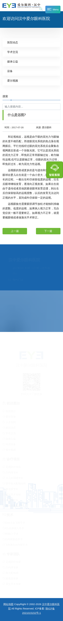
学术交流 (12, 52)
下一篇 (48, 231)
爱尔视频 (12, 80)
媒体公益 (12, 61)
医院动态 (12, 42)
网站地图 (8, 604)
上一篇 (15, 231)
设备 (10, 71)
